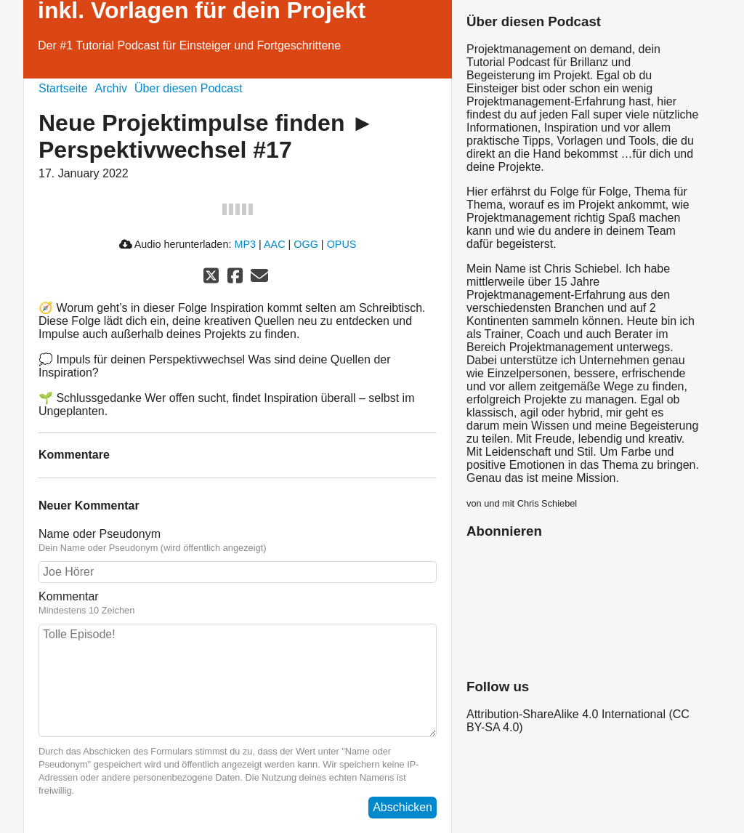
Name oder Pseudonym (238, 541)
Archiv (111, 88)
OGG (306, 244)
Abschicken (402, 807)
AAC (275, 244)
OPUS (342, 244)
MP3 (245, 244)
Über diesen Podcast (188, 88)
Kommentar (238, 603)
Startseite (63, 88)
